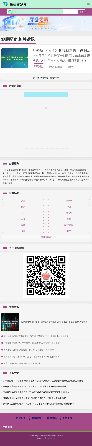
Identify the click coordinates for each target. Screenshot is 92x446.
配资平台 (67, 418)
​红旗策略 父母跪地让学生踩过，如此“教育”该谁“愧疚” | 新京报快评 (33, 343)
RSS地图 (50, 435)
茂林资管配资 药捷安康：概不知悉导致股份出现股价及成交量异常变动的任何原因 (54, 322)
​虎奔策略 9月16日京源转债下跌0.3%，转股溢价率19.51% (29, 350)
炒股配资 (20, 418)
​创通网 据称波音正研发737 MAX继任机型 (22, 363)
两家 (23, 207)
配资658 (68, 201)
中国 (69, 207)
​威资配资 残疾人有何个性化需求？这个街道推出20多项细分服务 (32, 356)
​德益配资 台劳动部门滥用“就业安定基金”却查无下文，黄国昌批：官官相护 (36, 336)
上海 (23, 219)
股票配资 (36, 418)
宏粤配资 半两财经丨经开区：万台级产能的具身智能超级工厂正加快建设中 (36, 392)
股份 (23, 225)
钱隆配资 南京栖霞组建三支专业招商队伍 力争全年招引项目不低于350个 (35, 398)
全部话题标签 (46, 237)
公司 (23, 231)
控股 (69, 219)
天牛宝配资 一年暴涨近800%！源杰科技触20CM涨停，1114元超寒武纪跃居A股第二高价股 (43, 381)
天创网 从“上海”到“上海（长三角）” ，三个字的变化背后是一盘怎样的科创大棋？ (38, 404)
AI (23, 213)
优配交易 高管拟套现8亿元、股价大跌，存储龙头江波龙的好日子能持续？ (35, 386)
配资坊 (38, 66)
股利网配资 (68, 225)
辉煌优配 (52, 418)
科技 (69, 231)
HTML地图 (58, 435)
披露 (23, 201)
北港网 (69, 213)
